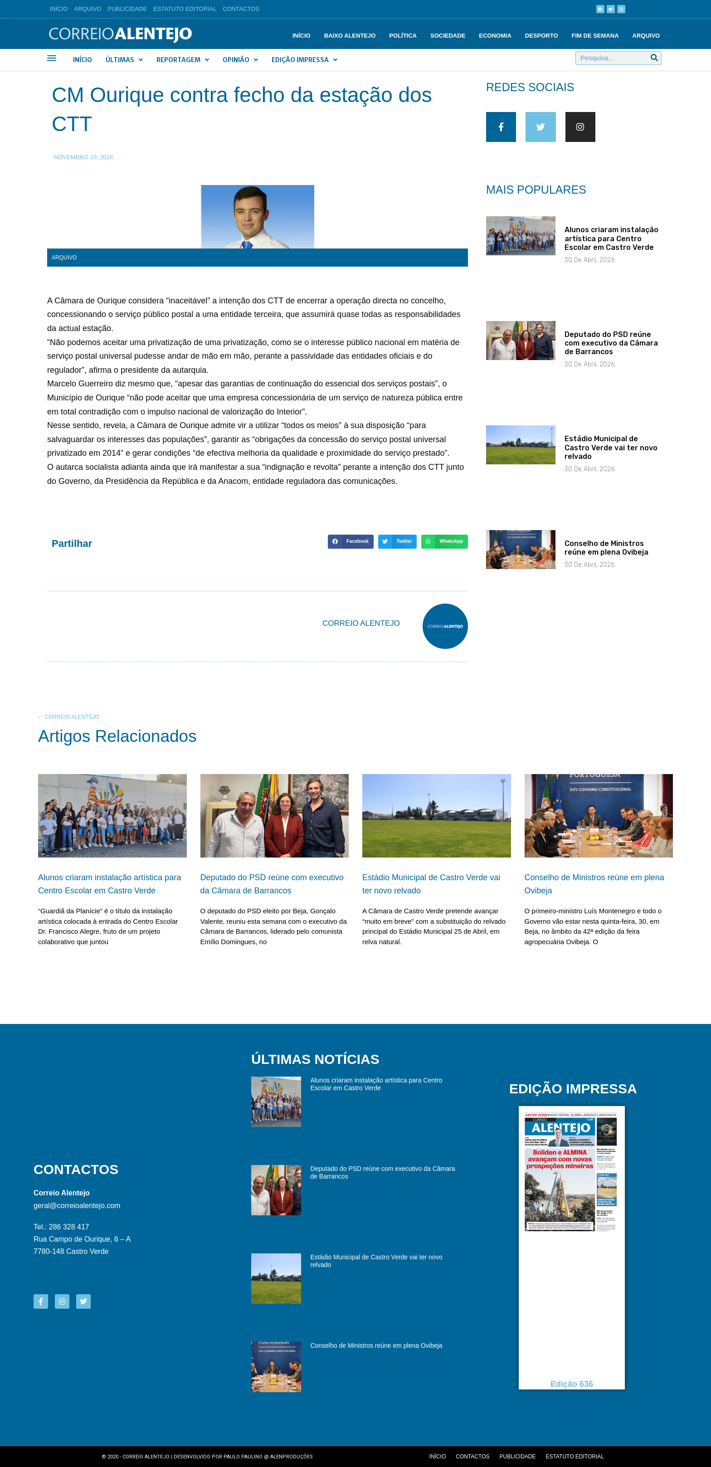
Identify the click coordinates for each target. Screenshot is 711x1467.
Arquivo (88, 8)
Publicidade (127, 8)
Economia (495, 35)
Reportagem (182, 60)
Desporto (541, 35)
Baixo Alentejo (350, 35)
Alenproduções (291, 1457)
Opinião (240, 60)
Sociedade (447, 35)
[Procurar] (654, 58)
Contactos (241, 8)
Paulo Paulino (243, 1457)
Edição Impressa (304, 60)
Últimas (124, 60)
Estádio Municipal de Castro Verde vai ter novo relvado (611, 453)
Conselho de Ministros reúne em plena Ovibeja (606, 553)
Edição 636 (571, 1384)
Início (59, 8)
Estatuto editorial (575, 1456)
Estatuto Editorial (184, 8)
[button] (350, 542)
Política (403, 35)
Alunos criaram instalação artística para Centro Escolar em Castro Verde (611, 244)
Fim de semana (595, 35)
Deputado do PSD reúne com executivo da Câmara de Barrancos (611, 349)
